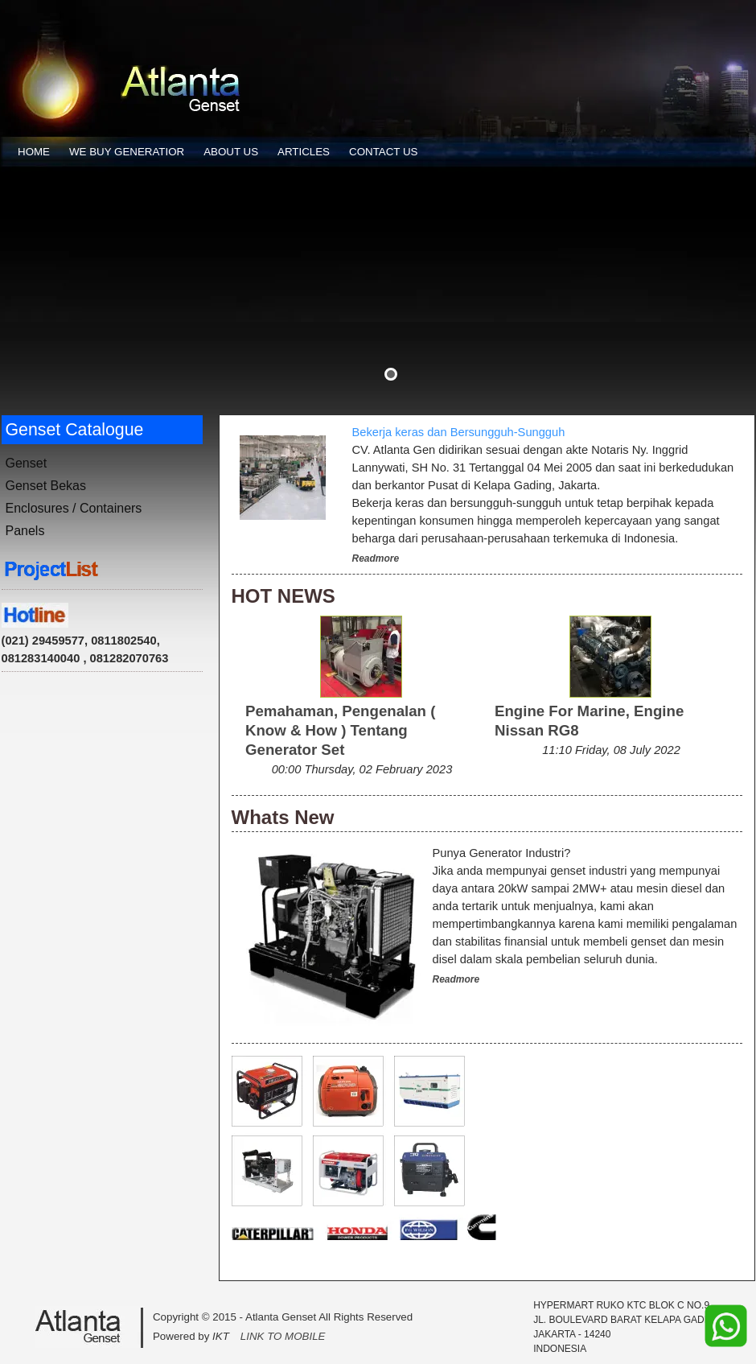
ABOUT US (230, 152)
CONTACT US (383, 152)
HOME (34, 152)
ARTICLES (303, 152)
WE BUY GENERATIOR (126, 152)
